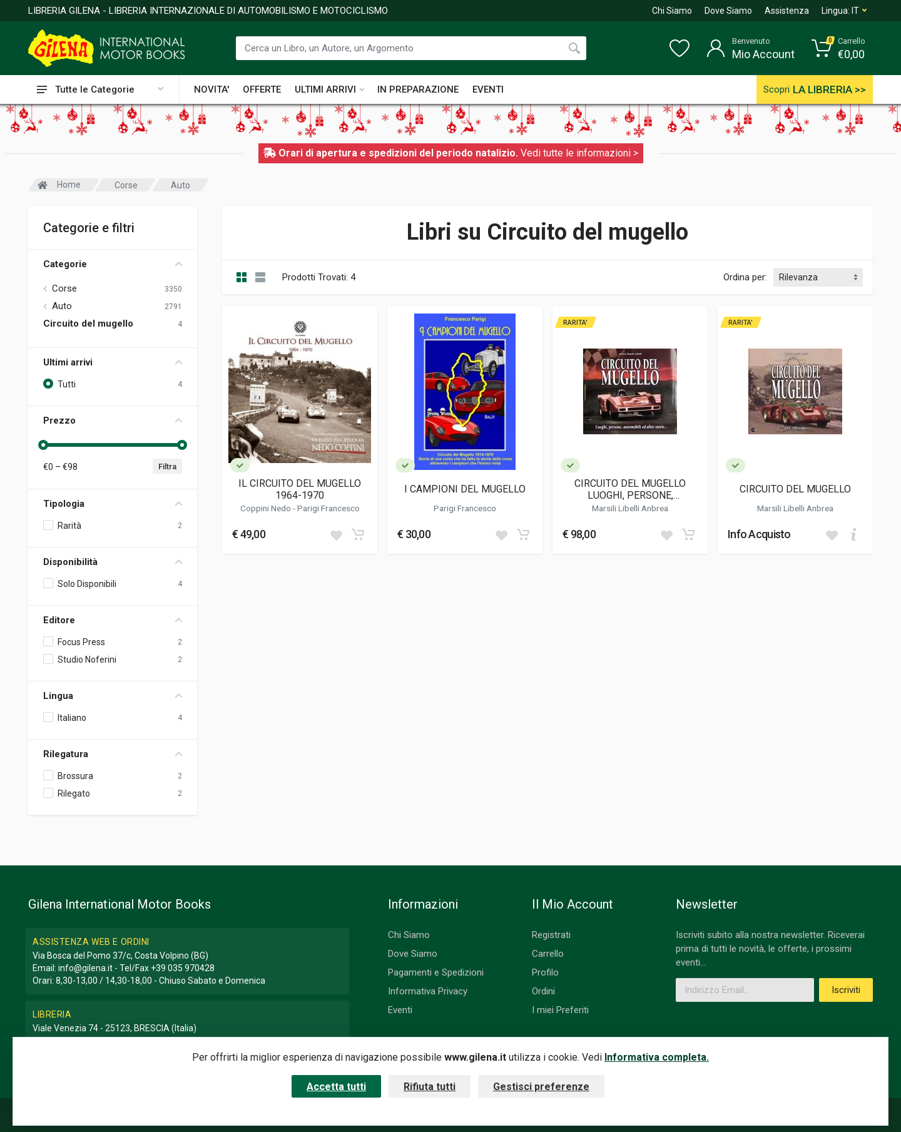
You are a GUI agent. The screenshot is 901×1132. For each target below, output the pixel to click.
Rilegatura (112, 754)
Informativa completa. (656, 1057)
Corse (64, 288)
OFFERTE (262, 89)
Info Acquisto (759, 534)
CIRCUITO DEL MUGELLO (795, 489)
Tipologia (112, 503)
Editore (112, 620)
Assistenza (787, 10)
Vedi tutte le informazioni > (579, 153)
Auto (62, 306)
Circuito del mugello (88, 323)
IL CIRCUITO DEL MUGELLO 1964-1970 (299, 489)
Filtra (167, 466)
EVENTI (488, 89)
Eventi (400, 1010)
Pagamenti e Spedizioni (436, 972)
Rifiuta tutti (430, 1087)
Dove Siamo (728, 10)
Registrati (551, 935)
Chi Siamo (672, 10)
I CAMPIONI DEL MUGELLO (465, 489)
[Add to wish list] (336, 534)
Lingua (112, 695)
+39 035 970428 (183, 968)
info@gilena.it (85, 968)
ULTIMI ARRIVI (329, 89)
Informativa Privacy (427, 991)
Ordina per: (745, 277)
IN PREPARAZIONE (418, 89)
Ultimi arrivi (112, 362)
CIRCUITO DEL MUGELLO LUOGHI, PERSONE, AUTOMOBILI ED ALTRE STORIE (630, 489)
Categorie (112, 264)
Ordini (543, 991)
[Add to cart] (358, 534)
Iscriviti (846, 990)
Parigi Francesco (328, 508)
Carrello (548, 953)
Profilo (545, 972)
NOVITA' (211, 89)
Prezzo (112, 420)
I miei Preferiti (560, 1010)
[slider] (43, 445)
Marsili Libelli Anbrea (630, 508)
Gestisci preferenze (541, 1087)
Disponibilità (112, 562)
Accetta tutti (336, 1087)
